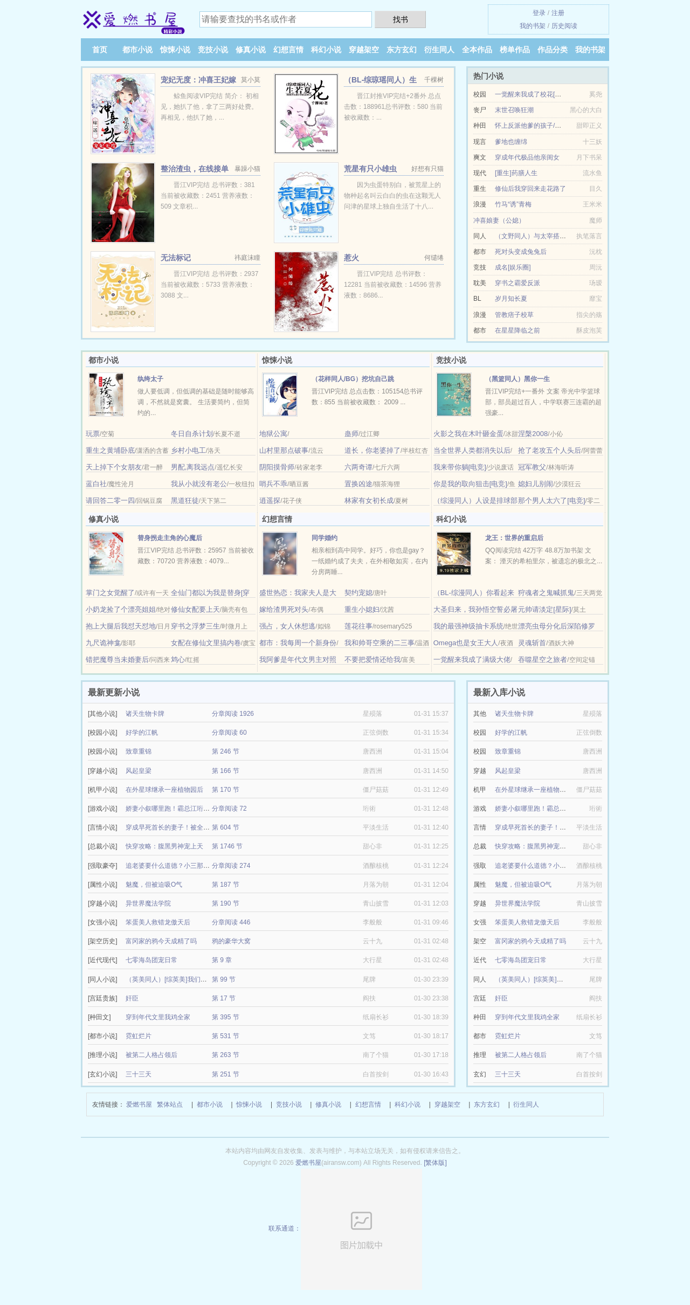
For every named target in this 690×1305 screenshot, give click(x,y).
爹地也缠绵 (511, 142)
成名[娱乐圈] (513, 267)
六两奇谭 (358, 467)
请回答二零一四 (110, 500)
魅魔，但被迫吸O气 (154, 884)
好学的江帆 (142, 732)
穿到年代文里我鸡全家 (158, 1017)
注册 (557, 13)
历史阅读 (564, 26)
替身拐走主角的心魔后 (169, 538)
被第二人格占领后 (151, 1055)
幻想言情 (288, 49)
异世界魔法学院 (148, 903)
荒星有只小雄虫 (370, 168)
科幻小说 (326, 49)
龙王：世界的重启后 (514, 538)
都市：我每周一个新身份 (297, 643)
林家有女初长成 (369, 500)
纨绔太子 (150, 379)
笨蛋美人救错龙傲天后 (158, 922)
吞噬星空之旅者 (542, 659)
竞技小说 (213, 49)
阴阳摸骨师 (276, 467)
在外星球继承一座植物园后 (164, 789)
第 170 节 (225, 789)
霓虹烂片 (138, 1036)
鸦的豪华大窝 (231, 941)
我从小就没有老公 (199, 484)
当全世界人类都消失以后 (471, 450)
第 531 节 (225, 1036)
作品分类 (552, 49)
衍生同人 (439, 49)
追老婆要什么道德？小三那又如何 (174, 865)
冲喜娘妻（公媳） (499, 220)
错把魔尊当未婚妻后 (117, 659)
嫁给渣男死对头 (283, 609)
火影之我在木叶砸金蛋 (468, 434)
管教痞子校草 (514, 315)
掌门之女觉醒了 (110, 593)
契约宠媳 (358, 593)
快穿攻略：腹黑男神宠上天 (164, 846)
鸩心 (178, 659)
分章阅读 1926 (233, 713)
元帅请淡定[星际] (544, 609)
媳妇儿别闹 (535, 484)
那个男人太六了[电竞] (551, 500)
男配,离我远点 (193, 467)
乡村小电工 (188, 450)
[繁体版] (435, 1162)
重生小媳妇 (362, 609)
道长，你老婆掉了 (372, 450)
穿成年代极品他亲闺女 (527, 157)
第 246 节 (225, 751)
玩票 (93, 434)
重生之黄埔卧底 (110, 450)
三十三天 (138, 1074)
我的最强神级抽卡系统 (468, 626)
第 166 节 (225, 771)
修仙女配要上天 (195, 609)
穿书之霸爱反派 (517, 283)
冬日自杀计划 (192, 434)
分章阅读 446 (231, 922)
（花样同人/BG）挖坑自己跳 (353, 379)
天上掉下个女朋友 (114, 467)
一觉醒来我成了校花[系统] (532, 94)
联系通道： (345, 1228)
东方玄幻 (402, 49)
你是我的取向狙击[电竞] (470, 484)
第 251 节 (225, 1074)
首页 (99, 49)
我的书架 (533, 26)
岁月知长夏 (511, 298)
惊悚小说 (175, 49)
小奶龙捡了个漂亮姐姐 (121, 609)
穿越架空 (364, 49)
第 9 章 (222, 960)
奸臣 (132, 998)
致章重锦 (138, 751)
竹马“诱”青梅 (513, 204)
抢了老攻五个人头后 (549, 450)
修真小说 (251, 49)
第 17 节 (224, 998)
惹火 (351, 257)
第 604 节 (225, 827)
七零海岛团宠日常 (151, 960)
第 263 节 (225, 1055)
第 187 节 (225, 884)
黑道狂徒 (185, 500)
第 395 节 (225, 1017)
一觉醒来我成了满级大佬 (471, 659)
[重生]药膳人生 (516, 173)
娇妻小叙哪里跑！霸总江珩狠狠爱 (174, 808)
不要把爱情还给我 (372, 659)
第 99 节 (224, 979)
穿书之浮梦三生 (195, 626)
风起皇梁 (138, 771)
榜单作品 (515, 49)
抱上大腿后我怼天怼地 (121, 626)
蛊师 (351, 434)
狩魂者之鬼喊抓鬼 (546, 593)
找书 (400, 19)
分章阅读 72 (229, 808)
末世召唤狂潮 (514, 110)
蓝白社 (96, 484)
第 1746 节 (227, 846)
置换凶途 (358, 484)
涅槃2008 (533, 434)
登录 (539, 13)
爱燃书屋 (139, 1104)
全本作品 (477, 49)
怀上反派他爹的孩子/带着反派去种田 (547, 125)
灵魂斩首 (532, 643)
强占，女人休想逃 (287, 626)
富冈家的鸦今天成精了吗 (161, 941)
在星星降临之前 (517, 330)
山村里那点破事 (283, 450)
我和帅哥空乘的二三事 (379, 643)
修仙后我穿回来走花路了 (530, 188)
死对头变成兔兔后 (521, 252)
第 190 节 (225, 903)
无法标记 (176, 257)
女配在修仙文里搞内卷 (206, 643)
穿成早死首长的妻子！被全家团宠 (174, 827)
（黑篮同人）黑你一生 (517, 379)
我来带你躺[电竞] (459, 467)
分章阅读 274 (231, 865)
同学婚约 (324, 538)
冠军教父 (532, 467)
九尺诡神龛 (103, 643)
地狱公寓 (273, 434)
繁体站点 (170, 1104)
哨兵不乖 (273, 484)
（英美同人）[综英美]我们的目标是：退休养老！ (195, 979)
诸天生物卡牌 (145, 713)
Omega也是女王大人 (466, 643)
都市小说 (137, 49)
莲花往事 (358, 626)
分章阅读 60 (229, 732)
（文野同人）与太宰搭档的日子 (540, 236)
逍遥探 (269, 500)
